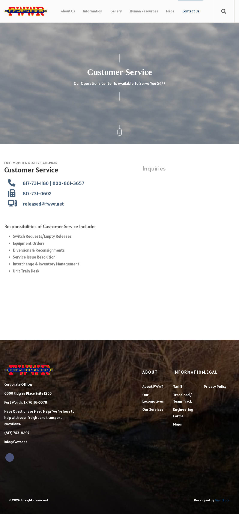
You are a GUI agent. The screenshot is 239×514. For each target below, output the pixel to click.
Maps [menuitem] (170, 11)
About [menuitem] (150, 372)
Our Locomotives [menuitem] (153, 398)
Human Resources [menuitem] (144, 11)
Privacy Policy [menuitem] (215, 386)
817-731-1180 (36, 193)
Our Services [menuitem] (152, 409)
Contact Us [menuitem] (190, 11)
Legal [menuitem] (211, 372)
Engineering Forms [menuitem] (183, 412)
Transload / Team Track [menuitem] (182, 398)
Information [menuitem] (92, 11)
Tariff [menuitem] (177, 386)
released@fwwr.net (43, 213)
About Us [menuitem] (68, 11)
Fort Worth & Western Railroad (30, 163)
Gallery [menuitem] (116, 11)
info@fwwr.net (15, 441)
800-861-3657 (68, 193)
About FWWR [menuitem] (153, 386)
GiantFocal (222, 500)
